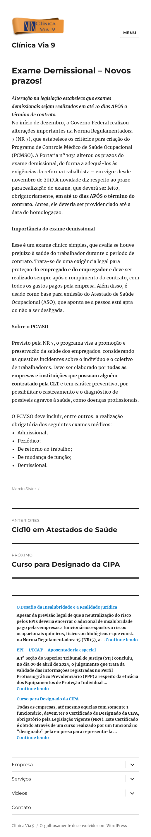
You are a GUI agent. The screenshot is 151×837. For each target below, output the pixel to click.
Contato (21, 807)
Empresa (22, 764)
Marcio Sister (24, 488)
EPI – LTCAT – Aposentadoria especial (56, 650)
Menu (129, 32)
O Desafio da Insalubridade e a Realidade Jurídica (67, 607)
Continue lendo (122, 639)
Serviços (21, 779)
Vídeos (19, 793)
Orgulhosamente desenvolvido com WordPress (83, 825)
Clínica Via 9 (33, 45)
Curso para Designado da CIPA (48, 699)
